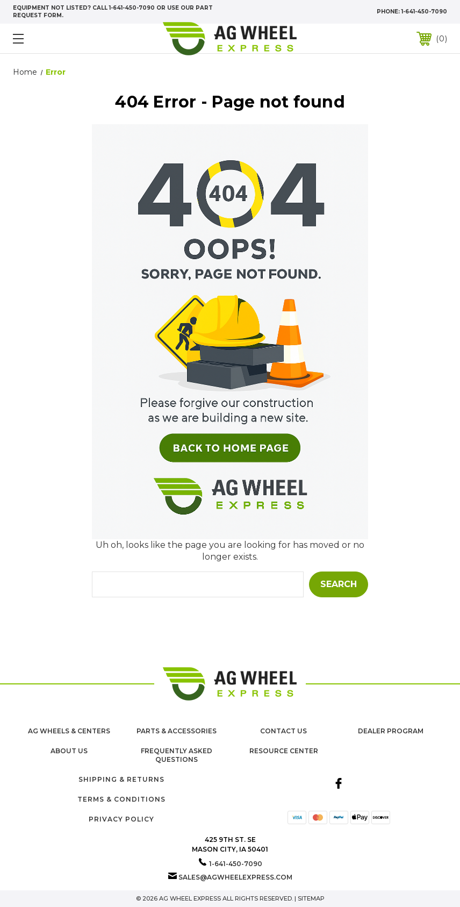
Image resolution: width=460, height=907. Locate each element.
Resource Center (283, 751)
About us (69, 751)
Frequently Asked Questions (176, 755)
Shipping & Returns (121, 779)
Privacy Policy (121, 819)
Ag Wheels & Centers (69, 731)
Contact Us (283, 731)
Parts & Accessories (176, 731)
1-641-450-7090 (424, 11)
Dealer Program (390, 731)
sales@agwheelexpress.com (235, 877)
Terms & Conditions (121, 799)
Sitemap (311, 898)
